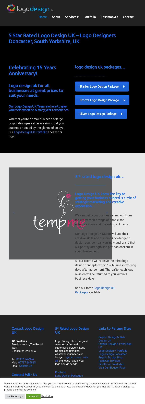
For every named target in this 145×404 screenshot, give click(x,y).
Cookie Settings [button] (15, 396)
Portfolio (60, 372)
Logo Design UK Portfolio (30, 132)
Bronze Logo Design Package (102, 100)
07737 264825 (27, 362)
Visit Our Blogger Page (112, 367)
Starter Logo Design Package (102, 86)
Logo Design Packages (69, 375)
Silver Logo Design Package (101, 113)
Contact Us (25, 366)
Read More (47, 396)
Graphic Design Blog (111, 357)
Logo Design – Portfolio (113, 350)
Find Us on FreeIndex (111, 364)
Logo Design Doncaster (113, 354)
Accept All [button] (33, 396)
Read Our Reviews (109, 360)
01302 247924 (25, 359)
